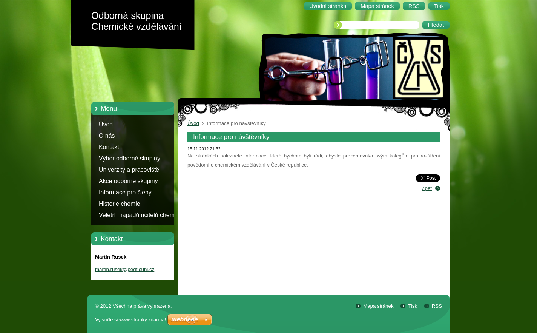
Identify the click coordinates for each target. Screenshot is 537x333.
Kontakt (109, 147)
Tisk (412, 306)
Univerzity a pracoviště (129, 169)
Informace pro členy (125, 192)
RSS (437, 306)
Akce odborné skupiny (128, 181)
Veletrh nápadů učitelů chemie (139, 215)
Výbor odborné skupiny (129, 158)
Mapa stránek (378, 306)
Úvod (106, 124)
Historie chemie (119, 203)
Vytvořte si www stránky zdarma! (130, 319)
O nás (107, 136)
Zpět (427, 188)
